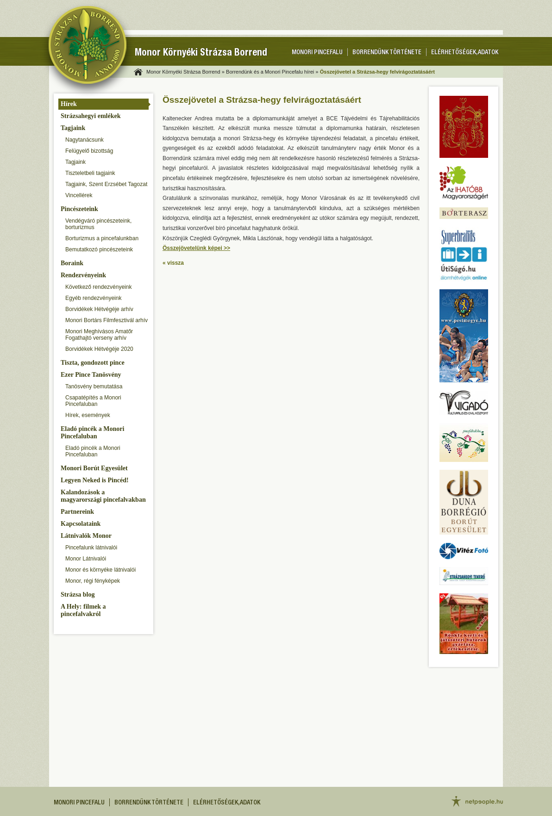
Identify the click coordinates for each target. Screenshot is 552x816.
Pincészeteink (79, 209)
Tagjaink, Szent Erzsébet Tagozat (106, 184)
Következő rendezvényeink (98, 287)
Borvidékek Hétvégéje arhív (99, 309)
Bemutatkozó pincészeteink (99, 249)
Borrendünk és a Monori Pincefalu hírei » (272, 72)
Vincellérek (78, 195)
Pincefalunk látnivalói (91, 547)
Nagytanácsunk (84, 140)
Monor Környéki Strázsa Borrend (201, 53)
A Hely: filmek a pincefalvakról (83, 610)
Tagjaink (73, 128)
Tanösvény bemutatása (93, 386)
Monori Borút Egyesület (94, 468)
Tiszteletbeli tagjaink (90, 173)
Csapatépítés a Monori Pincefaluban (93, 400)
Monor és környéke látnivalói (100, 570)
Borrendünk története (386, 53)
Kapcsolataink (80, 523)
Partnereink (77, 511)
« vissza (173, 263)
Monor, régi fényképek (92, 581)
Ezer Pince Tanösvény (91, 374)
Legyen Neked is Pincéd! (95, 480)
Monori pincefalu (317, 53)
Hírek (69, 103)
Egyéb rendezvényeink (93, 298)
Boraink (72, 263)
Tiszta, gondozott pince (93, 362)
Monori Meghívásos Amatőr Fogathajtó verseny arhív (99, 334)
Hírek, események (87, 415)
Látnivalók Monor (86, 535)
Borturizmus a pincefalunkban (101, 238)
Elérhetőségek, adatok (464, 53)
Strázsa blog (78, 594)
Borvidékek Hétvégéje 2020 (99, 349)
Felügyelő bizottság (89, 151)
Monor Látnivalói (85, 558)
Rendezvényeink (83, 275)
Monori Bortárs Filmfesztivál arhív (106, 320)
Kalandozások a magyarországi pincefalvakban (103, 496)
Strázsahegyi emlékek (90, 115)
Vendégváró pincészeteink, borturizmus (98, 224)
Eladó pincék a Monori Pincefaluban (92, 432)
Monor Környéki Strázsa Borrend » (185, 72)
